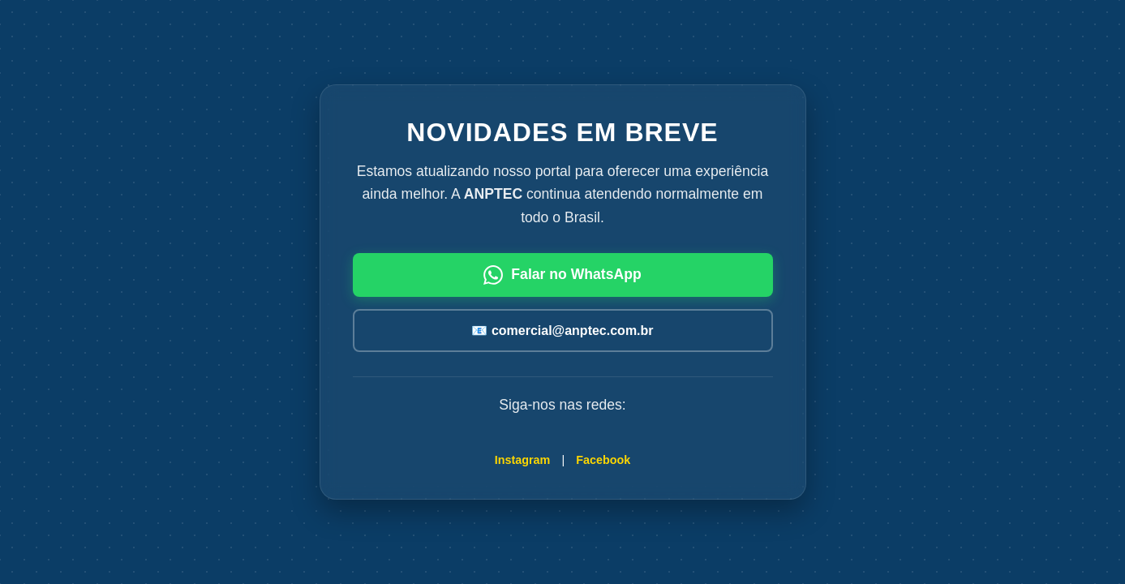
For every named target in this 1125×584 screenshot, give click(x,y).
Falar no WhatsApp (562, 275)
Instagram (523, 459)
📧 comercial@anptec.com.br (562, 330)
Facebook (603, 459)
